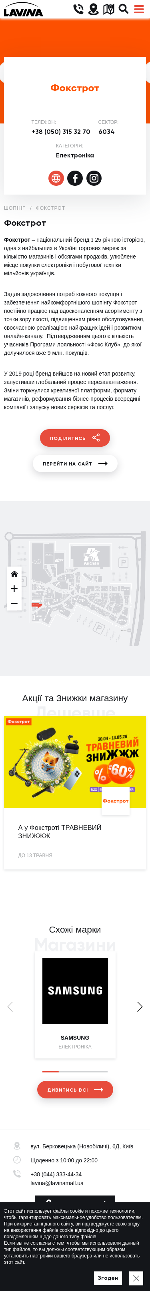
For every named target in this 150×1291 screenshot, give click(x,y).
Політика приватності (54, 1273)
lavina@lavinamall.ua (57, 1183)
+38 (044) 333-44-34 (56, 1174)
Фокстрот (50, 208)
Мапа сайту (99, 1273)
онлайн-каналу (23, 336)
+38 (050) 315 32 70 (61, 131)
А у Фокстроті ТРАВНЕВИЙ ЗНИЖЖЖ (60, 832)
